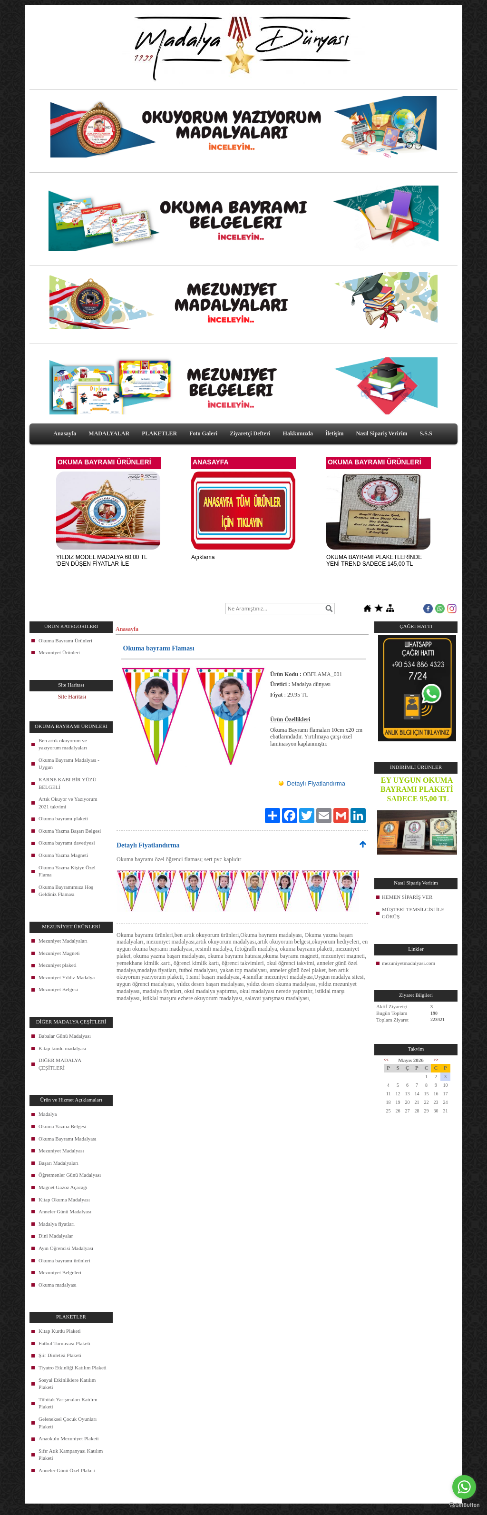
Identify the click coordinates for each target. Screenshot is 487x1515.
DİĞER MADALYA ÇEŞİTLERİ (60, 1064)
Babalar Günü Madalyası (65, 1036)
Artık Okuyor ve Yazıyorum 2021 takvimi (68, 802)
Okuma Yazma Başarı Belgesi (70, 831)
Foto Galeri (203, 433)
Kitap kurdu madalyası (62, 1048)
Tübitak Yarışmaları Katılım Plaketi (68, 1403)
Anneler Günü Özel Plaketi (67, 1470)
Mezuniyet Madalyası (61, 1150)
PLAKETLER (159, 433)
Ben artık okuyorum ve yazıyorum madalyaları (63, 744)
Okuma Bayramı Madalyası (68, 1138)
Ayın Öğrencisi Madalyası (66, 1248)
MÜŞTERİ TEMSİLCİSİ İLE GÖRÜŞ (413, 913)
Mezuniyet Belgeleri (60, 1272)
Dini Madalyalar (56, 1236)
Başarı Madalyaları (58, 1163)
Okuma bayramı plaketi (63, 818)
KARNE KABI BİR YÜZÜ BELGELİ (68, 783)
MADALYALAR (108, 433)
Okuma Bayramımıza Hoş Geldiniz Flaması (66, 890)
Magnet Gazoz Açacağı (63, 1187)
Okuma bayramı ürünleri (64, 1260)
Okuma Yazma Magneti (63, 855)
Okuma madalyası (58, 1285)
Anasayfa (64, 433)
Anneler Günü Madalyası (65, 1211)
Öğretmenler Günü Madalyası (70, 1175)
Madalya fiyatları (57, 1224)
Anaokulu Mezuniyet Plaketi (68, 1438)
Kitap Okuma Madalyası (64, 1199)
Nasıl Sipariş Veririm (382, 433)
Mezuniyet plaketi (58, 965)
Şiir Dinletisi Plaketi (60, 1355)
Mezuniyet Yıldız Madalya (67, 977)
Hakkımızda (298, 433)
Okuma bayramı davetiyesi (67, 843)
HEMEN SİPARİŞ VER (407, 897)
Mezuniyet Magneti (59, 953)
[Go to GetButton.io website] (464, 1505)
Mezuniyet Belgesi (58, 989)
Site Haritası (72, 696)
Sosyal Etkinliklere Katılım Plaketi (67, 1383)
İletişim (334, 433)
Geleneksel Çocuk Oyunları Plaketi (68, 1422)
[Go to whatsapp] (464, 1487)
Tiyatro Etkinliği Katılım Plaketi (73, 1367)
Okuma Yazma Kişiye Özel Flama (67, 871)
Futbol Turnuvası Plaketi (64, 1343)
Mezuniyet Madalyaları (63, 941)
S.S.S (426, 433)
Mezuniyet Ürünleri (59, 652)
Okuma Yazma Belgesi (63, 1126)
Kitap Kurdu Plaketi (60, 1331)
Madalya (48, 1114)
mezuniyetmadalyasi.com (408, 963)
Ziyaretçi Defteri (250, 433)
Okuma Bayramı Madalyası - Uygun (69, 763)
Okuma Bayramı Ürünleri (65, 640)
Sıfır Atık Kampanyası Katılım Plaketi (71, 1454)
